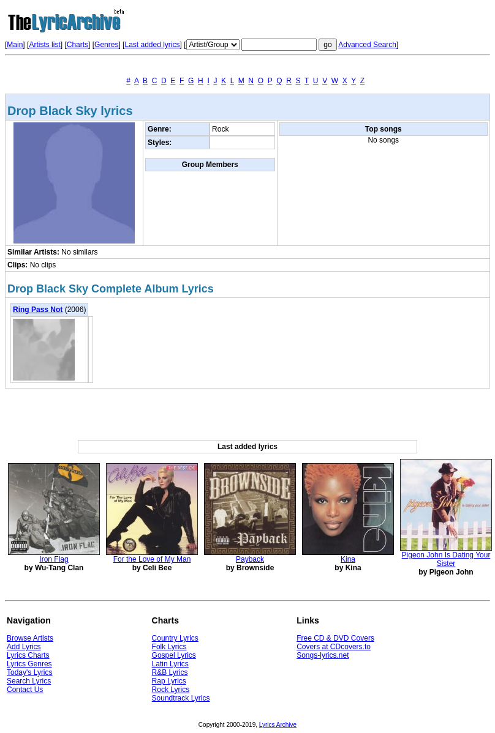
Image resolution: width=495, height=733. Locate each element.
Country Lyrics (175, 638)
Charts (77, 44)
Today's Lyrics (30, 672)
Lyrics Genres (29, 664)
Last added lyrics (151, 44)
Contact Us (25, 689)
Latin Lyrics (170, 664)
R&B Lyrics (170, 672)
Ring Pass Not (37, 309)
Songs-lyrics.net (323, 655)
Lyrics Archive (278, 724)
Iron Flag (53, 559)
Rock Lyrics (171, 689)
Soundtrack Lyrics (181, 698)
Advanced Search (367, 44)
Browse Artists (30, 638)
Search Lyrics (29, 681)
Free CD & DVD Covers (335, 638)
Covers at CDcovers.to (334, 646)
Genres (106, 44)
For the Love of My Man (152, 559)
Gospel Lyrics (174, 655)
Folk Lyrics (169, 646)
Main (15, 44)
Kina (348, 559)
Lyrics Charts (28, 655)
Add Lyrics (24, 646)
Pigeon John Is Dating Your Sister (446, 559)
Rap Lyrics (169, 681)
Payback (250, 559)
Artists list (44, 44)
